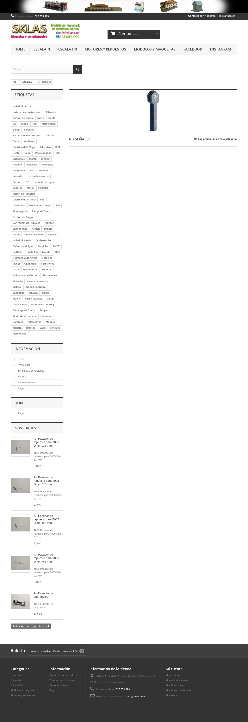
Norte (40, 118)
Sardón (17, 182)
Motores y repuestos (105, 49)
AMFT (56, 246)
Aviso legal (23, 364)
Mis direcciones (175, 685)
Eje (58, 205)
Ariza (16, 269)
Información (27, 348)
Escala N (41, 49)
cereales (29, 129)
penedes (55, 327)
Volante (43, 170)
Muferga (17, 187)
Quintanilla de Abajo (43, 304)
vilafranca (46, 316)
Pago (20, 388)
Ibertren (49, 222)
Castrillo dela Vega (24, 147)
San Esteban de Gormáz (27, 135)
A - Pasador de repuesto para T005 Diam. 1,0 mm (46, 481)
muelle (17, 298)
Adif (34, 123)
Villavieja (31, 164)
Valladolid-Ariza (22, 240)
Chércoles (19, 205)
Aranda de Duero (35, 287)
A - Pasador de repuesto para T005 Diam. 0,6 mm (46, 558)
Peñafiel (43, 187)
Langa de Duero (41, 211)
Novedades (25, 428)
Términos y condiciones (30, 370)
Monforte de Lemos (24, 316)
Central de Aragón (23, 217)
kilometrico (34, 322)
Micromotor (30, 269)
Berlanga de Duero (24, 310)
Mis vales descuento (178, 680)
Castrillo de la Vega (24, 199)
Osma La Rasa (33, 298)
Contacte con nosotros (202, 15)
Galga (45, 292)
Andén (36, 228)
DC (27, 182)
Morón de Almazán (24, 193)
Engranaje (19, 158)
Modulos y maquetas (154, 49)
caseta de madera (37, 281)
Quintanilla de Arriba (25, 257)
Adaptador (19, 170)
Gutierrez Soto (44, 240)
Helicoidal (47, 164)
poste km (32, 252)
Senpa (43, 310)
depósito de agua (44, 182)
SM (14, 123)
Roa (32, 170)
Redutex (46, 269)
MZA (57, 252)
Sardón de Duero (23, 118)
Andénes (29, 141)
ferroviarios (49, 123)
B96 (57, 153)
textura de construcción (27, 112)
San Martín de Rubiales (26, 222)
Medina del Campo (40, 205)
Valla (43, 327)
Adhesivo (45, 147)
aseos (24, 123)
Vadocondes (20, 228)
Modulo (50, 322)
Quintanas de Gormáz (26, 275)
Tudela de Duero (34, 234)
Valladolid (18, 292)
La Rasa (17, 252)
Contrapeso (20, 304)
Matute (46, 252)
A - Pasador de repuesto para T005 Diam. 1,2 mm (46, 442)
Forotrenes (47, 263)
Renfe (51, 118)
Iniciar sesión (227, 15)
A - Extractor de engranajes (44, 594)
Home (20, 49)
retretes (30, 327)
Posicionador (43, 153)
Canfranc (18, 322)
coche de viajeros (38, 176)
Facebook (192, 49)
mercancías (20, 333)
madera (17, 327)
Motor (30, 187)
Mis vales (171, 695)
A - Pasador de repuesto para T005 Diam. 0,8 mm (46, 519)
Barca (16, 129)
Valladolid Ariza (22, 106)
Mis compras (173, 675)
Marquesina (50, 275)
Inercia (50, 135)
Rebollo (17, 164)
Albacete (51, 112)
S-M (57, 147)
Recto (16, 153)
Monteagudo (20, 211)
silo (42, 199)
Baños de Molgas (23, 246)
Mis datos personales (178, 690)
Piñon (16, 234)
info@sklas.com (136, 696)
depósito (18, 176)
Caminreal (30, 263)
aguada (33, 292)
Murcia (48, 228)
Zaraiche (43, 246)
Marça (33, 158)
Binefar (45, 158)
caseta (52, 234)
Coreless (47, 257)
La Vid (50, 298)
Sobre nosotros (26, 382)
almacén (18, 281)
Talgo (27, 153)
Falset (16, 263)
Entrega (22, 376)
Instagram (220, 49)
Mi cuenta (174, 668)
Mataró (17, 287)
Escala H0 (67, 49)
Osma (16, 141)
